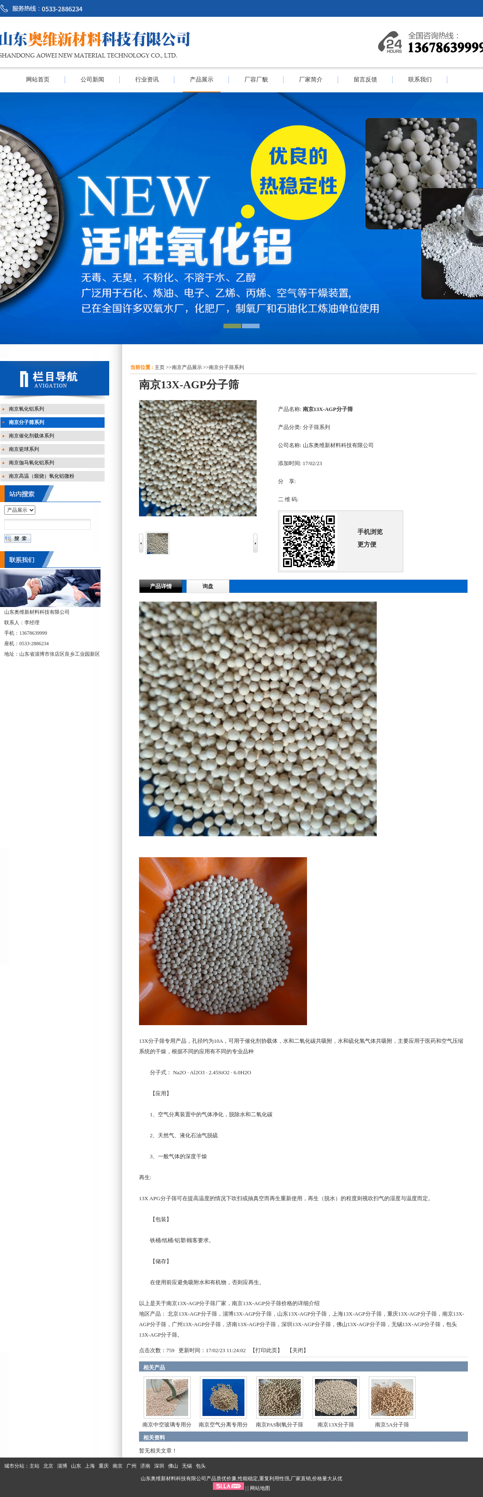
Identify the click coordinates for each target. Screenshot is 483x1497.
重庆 (104, 1466)
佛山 (173, 1466)
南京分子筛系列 (226, 367)
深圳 (159, 1466)
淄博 (62, 1466)
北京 (48, 1466)
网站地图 (260, 1488)
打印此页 (266, 1350)
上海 (90, 1466)
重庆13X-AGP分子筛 (412, 1314)
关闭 (297, 1350)
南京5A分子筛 (392, 1424)
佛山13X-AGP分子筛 (361, 1324)
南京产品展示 (187, 367)
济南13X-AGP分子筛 (251, 1324)
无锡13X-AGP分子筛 (416, 1324)
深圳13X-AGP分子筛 (306, 1324)
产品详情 (161, 586)
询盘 (207, 586)
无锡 (187, 1466)
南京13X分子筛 (336, 1424)
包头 (201, 1466)
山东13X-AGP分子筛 (302, 1314)
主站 (34, 1466)
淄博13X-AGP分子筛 (247, 1314)
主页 (160, 367)
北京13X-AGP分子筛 (192, 1314)
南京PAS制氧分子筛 (280, 1424)
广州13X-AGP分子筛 (196, 1324)
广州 (131, 1466)
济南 (145, 1466)
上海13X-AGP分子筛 (357, 1314)
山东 (76, 1466)
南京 (118, 1466)
